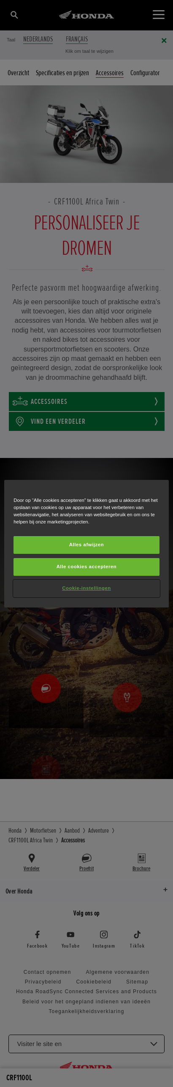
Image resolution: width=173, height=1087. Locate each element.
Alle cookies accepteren (87, 566)
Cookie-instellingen (86, 588)
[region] (86, 543)
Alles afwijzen (86, 544)
